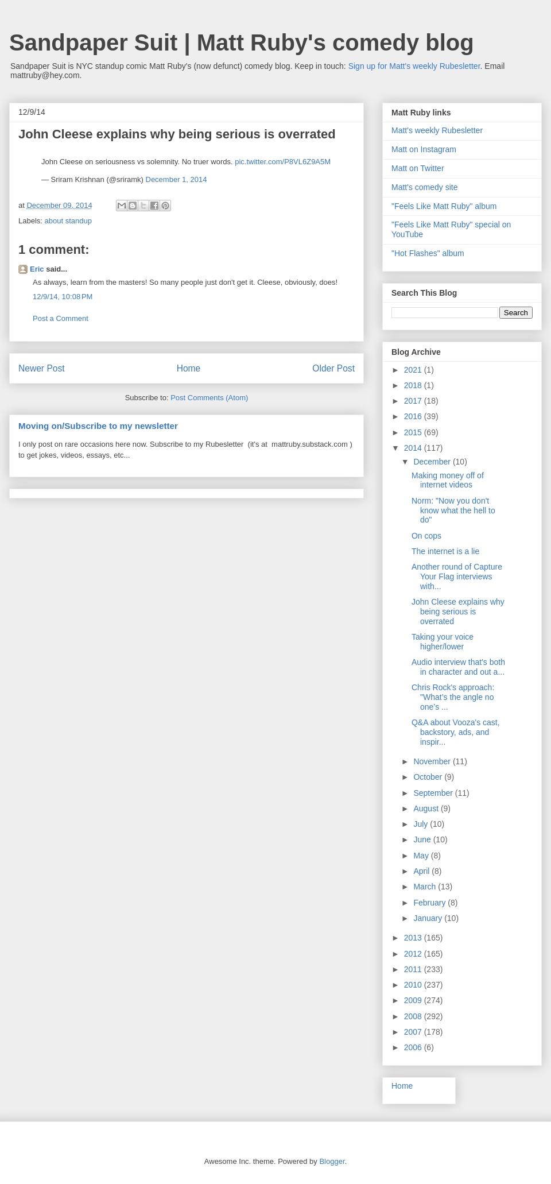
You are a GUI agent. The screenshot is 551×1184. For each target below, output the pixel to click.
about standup (68, 220)
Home (189, 368)
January (428, 918)
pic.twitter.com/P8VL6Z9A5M (283, 161)
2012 (414, 953)
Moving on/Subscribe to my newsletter (98, 426)
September (434, 793)
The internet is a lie (445, 551)
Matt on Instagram (423, 149)
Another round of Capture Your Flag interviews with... (457, 576)
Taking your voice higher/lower (443, 641)
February (430, 902)
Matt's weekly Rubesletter (437, 130)
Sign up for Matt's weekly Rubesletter (414, 66)
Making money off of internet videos (448, 480)
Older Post (333, 368)
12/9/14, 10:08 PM (62, 296)
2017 (414, 400)
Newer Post (41, 368)
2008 (414, 1016)
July (421, 824)
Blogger (331, 1161)
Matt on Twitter (417, 168)
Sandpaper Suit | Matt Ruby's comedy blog (241, 42)
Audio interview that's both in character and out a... (458, 666)
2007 (414, 1031)
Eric (37, 269)
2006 (414, 1047)
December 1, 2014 (176, 179)
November (432, 761)
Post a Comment (60, 318)
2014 (414, 447)
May (421, 855)
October (428, 776)
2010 (414, 984)
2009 (414, 1000)
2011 (414, 969)
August (426, 808)
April (422, 871)
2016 (414, 416)
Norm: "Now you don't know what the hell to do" (453, 510)
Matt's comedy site (424, 187)
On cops (426, 535)
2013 (414, 937)
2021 (414, 369)
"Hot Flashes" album (427, 253)
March (425, 886)
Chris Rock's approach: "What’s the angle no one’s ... (453, 697)
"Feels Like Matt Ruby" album (443, 206)
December (432, 461)
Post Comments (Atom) (209, 397)
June (423, 839)
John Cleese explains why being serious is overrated (458, 611)
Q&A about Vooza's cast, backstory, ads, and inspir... (456, 732)
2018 (414, 385)
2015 (414, 432)
